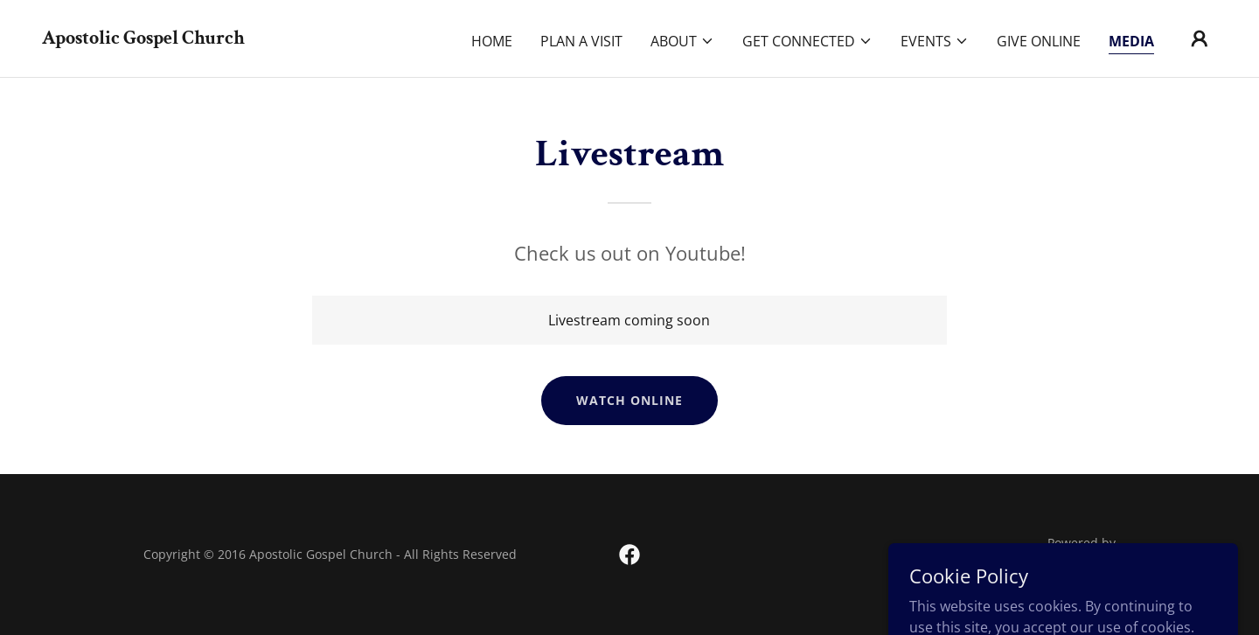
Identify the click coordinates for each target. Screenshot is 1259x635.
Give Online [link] (1039, 41)
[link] (143, 38)
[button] (682, 41)
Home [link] (491, 41)
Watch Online (629, 400)
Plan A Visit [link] (581, 41)
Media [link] (1131, 41)
